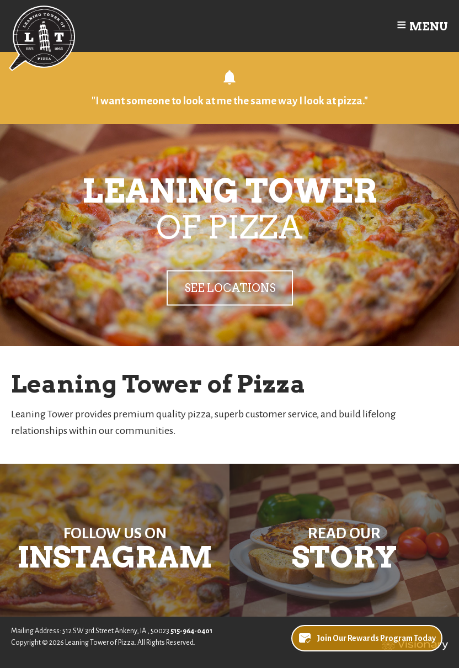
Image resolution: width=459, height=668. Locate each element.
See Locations (229, 287)
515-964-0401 (191, 631)
